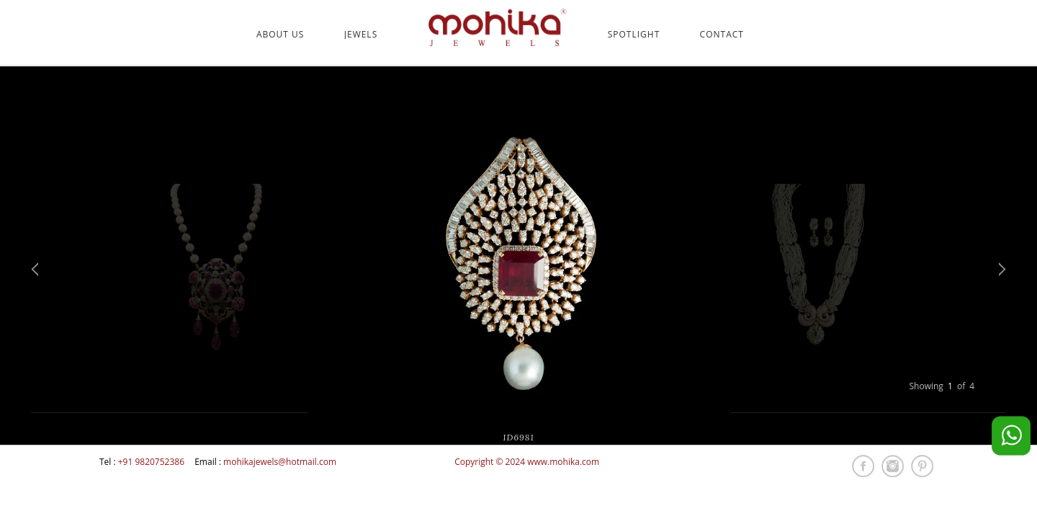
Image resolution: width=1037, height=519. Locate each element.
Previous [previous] (34, 269)
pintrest (922, 466)
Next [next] (1002, 269)
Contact (722, 34)
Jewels (360, 34)
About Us (280, 34)
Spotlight (634, 34)
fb (863, 466)
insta (892, 466)
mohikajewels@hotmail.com (279, 462)
